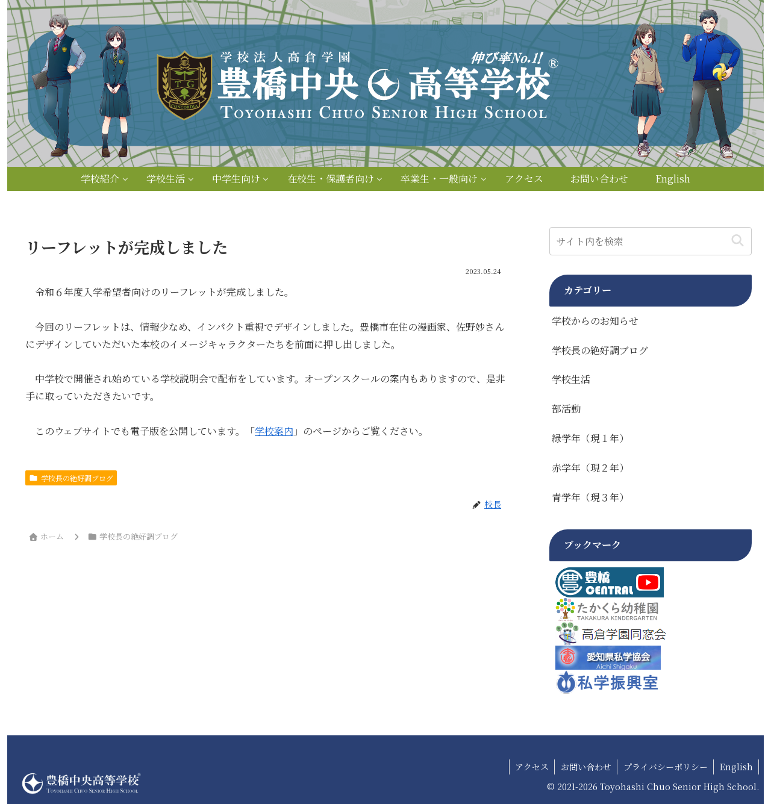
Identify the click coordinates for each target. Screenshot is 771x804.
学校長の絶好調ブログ (71, 478)
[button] (737, 241)
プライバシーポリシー (664, 767)
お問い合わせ (584, 767)
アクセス (529, 767)
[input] (650, 241)
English (735, 767)
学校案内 (274, 431)
